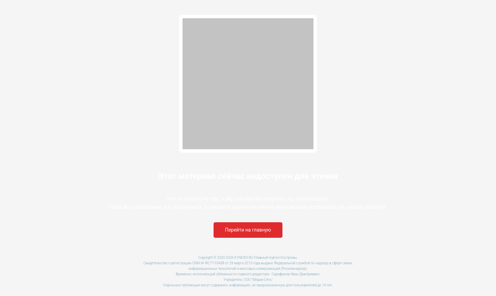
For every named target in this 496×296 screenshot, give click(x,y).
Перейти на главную (248, 230)
